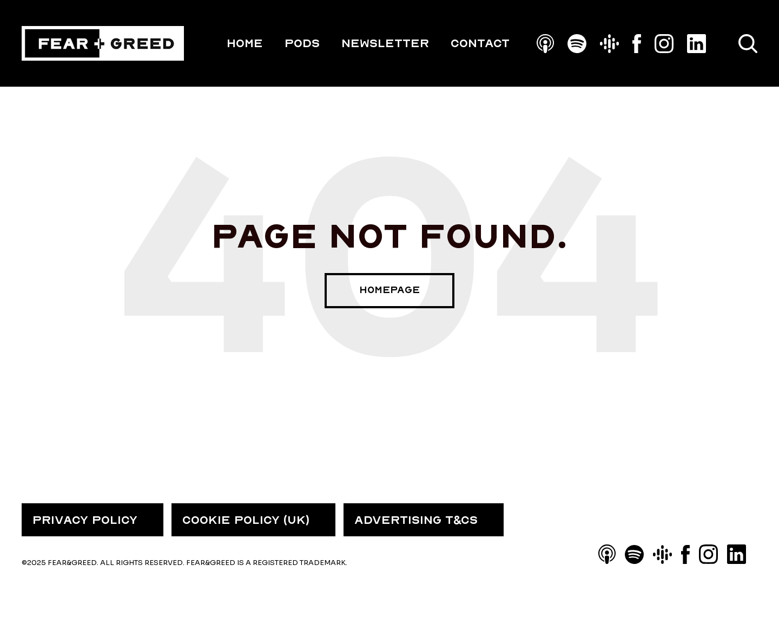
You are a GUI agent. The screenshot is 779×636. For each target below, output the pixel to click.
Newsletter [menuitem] (385, 43)
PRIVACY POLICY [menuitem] (84, 520)
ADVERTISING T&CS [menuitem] (416, 520)
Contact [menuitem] (480, 43)
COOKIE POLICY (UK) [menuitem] (245, 520)
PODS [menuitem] (302, 43)
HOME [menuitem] (245, 43)
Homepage (389, 290)
